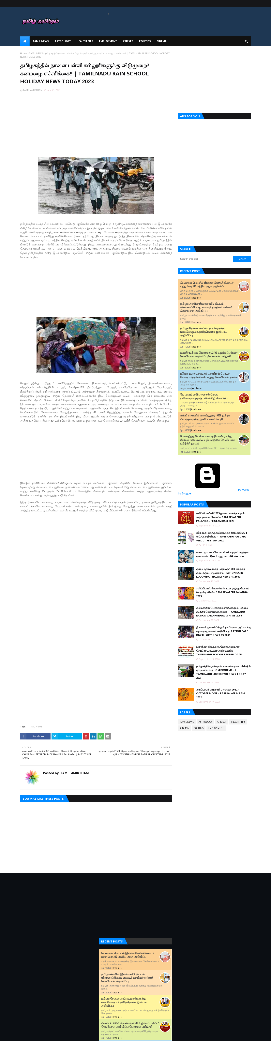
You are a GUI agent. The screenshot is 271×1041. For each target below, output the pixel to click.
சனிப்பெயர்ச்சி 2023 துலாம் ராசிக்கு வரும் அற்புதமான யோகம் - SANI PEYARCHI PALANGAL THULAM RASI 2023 (220, 517)
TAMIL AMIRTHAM (32, 90)
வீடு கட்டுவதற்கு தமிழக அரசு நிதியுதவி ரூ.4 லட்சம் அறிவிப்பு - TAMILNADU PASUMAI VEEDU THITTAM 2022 (221, 536)
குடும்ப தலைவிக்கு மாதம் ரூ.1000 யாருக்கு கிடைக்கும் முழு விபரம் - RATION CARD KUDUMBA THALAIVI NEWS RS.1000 (220, 572)
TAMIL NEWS (36, 53)
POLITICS (198, 728)
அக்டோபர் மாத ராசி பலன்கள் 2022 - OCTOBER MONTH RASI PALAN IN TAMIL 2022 (221, 693)
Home (23, 53)
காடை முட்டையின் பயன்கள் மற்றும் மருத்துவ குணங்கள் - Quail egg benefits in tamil (222, 554)
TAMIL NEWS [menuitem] (41, 41)
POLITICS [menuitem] (145, 41)
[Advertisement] (96, 125)
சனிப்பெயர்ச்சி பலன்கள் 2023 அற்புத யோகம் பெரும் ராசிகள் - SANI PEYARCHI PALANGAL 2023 (222, 592)
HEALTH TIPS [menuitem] (85, 41)
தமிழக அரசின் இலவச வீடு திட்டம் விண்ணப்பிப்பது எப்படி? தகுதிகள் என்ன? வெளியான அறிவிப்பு (206, 307)
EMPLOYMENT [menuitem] (108, 41)
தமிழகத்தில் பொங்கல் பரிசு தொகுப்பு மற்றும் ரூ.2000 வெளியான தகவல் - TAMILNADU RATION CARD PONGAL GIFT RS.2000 (222, 611)
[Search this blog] (205, 259)
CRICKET (221, 721)
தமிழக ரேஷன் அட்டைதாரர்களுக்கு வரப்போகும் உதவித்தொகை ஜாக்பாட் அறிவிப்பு (203, 332)
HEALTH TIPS (238, 721)
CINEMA (184, 728)
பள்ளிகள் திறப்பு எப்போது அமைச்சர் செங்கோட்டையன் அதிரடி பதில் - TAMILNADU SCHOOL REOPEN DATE (219, 650)
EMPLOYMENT (216, 728)
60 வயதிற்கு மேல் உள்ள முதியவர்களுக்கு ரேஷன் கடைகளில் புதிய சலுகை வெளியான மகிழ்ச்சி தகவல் (207, 440)
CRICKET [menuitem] (128, 41)
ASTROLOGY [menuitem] (63, 41)
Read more (196, 297)
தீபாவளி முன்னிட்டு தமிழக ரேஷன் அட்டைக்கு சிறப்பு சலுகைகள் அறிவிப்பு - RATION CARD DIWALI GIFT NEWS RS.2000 (223, 631)
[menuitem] (25, 41)
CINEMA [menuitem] (162, 41)
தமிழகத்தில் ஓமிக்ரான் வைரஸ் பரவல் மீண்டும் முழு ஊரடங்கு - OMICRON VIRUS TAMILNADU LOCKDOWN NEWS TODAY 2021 (223, 672)
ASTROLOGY (205, 721)
